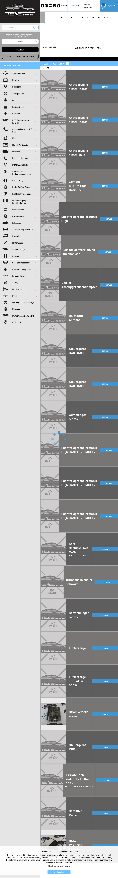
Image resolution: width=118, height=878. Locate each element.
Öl (13, 100)
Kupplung (16, 309)
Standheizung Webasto (22, 229)
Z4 (93, 17)
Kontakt (64, 6)
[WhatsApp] (46, 6)
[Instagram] (54, 6)
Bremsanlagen (18, 216)
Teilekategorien (12, 65)
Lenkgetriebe (18, 209)
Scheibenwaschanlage (21, 262)
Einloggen (86, 5)
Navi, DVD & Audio (20, 145)
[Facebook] (42, 6)
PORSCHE (16, 322)
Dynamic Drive (18, 276)
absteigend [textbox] (58, 64)
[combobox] (73, 6)
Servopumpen (18, 93)
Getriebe (16, 113)
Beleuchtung (17, 180)
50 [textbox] (42, 68)
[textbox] (20, 41)
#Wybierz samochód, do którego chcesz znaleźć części (20, 36)
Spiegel (15, 236)
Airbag (15, 282)
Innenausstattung (20, 158)
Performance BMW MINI (23, 316)
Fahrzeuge (16, 223)
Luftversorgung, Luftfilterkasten (19, 201)
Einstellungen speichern (20, 56)
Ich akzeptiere (59, 872)
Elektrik (15, 80)
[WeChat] (50, 6)
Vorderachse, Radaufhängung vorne (21, 172)
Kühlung (15, 138)
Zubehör (15, 256)
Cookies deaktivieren (59, 866)
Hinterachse (17, 243)
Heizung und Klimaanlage (23, 302)
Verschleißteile (18, 73)
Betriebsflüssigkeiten (21, 269)
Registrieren (87, 8)
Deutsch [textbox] (73, 6)
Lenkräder (16, 87)
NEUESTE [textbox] (47, 64)
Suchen (35, 27)
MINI (106, 17)
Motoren (16, 151)
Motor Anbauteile (20, 165)
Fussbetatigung (19, 289)
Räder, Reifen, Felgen (21, 187)
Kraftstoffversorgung (21, 194)
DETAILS (105, 87)
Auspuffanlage (18, 249)
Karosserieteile (18, 107)
